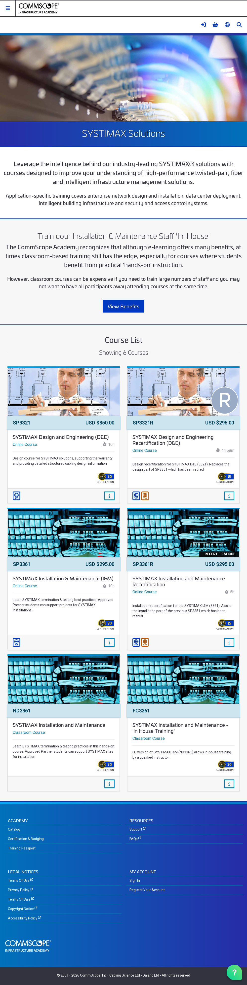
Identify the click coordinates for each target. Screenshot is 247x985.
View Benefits (123, 306)
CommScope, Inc (93, 975)
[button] (8, 8)
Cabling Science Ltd (124, 975)
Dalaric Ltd (151, 975)
